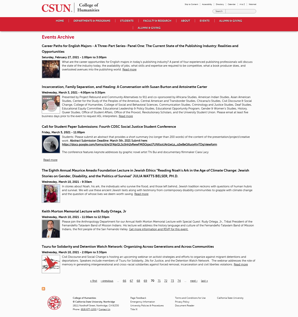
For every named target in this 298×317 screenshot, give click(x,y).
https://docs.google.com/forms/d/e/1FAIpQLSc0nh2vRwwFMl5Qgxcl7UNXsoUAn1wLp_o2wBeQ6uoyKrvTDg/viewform (139, 144)
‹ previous (107, 280)
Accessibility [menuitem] (207, 4)
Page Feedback (138, 298)
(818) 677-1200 (89, 309)
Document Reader (184, 305)
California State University (230, 298)
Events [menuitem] (205, 20)
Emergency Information (142, 301)
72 (165, 280)
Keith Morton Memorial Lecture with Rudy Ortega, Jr (84, 211)
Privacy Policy (182, 301)
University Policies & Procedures (147, 305)
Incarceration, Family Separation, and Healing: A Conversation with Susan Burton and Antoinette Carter (124, 87)
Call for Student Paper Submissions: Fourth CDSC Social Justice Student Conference (109, 127)
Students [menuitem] (127, 20)
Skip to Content (191, 4)
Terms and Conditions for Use (190, 298)
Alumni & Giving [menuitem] (230, 20)
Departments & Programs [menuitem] (92, 20)
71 (159, 280)
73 (172, 280)
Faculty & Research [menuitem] (157, 20)
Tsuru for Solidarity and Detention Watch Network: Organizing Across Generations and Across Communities (128, 246)
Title (133, 309)
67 (131, 280)
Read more (129, 69)
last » (204, 280)
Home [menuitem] (60, 20)
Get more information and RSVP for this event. (158, 229)
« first (93, 280)
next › (193, 280)
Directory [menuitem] (220, 4)
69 (145, 280)
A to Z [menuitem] (242, 4)
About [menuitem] (185, 20)
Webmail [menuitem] (252, 4)
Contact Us (104, 309)
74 (179, 280)
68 (138, 280)
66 (124, 280)
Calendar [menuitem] (232, 4)
